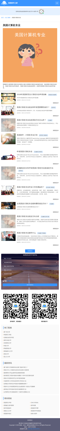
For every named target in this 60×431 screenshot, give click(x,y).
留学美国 (33, 405)
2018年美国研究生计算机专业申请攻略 (31, 94)
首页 (2, 17)
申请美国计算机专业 (24, 151)
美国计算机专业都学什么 (26, 233)
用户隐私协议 (10, 281)
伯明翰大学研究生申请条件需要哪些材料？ (16, 383)
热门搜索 (7, 17)
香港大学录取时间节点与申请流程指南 (14, 378)
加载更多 (30, 251)
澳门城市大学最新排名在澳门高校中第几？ (16, 367)
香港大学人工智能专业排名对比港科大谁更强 (16, 370)
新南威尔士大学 (8, 351)
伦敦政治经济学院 (9, 337)
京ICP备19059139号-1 (34, 429)
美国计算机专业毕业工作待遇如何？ (30, 187)
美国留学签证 (7, 413)
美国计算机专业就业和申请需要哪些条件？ (33, 107)
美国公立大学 (7, 411)
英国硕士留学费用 (9, 405)
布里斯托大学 (7, 343)
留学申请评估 (30, 284)
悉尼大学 (6, 354)
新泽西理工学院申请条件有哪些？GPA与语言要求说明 (19, 375)
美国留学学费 (34, 408)
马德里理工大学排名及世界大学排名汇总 (15, 381)
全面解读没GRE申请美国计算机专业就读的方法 (35, 168)
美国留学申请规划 (36, 411)
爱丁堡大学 (7, 332)
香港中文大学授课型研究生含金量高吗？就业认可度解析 (19, 386)
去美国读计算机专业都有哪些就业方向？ (32, 204)
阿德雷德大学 (7, 348)
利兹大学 (6, 345)
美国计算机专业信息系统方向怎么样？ (31, 120)
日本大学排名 (34, 402)
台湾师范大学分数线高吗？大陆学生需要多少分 (17, 392)
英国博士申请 (7, 402)
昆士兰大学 (7, 356)
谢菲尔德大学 (7, 340)
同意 (8, 281)
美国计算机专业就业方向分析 (28, 216)
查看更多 (56, 103)
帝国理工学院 (7, 334)
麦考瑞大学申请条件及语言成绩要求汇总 (15, 389)
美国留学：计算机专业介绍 (27, 135)
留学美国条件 (7, 408)
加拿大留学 (34, 413)
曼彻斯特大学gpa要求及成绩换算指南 (14, 372)
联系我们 (30, 420)
